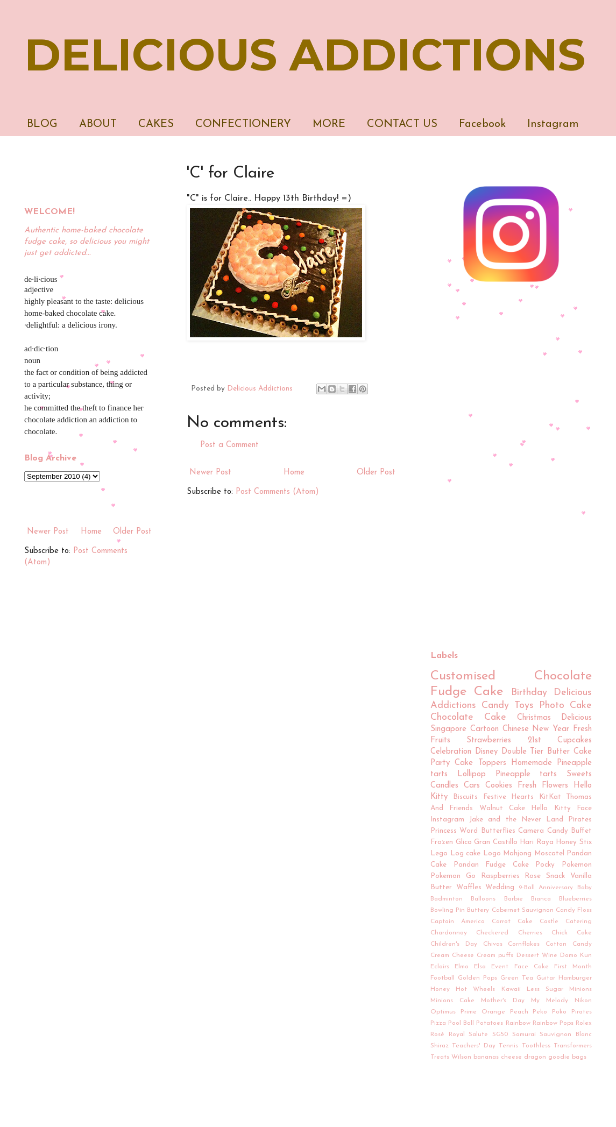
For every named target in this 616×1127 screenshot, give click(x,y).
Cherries (530, 933)
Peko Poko (550, 1012)
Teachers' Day (473, 1046)
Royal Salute (468, 1034)
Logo (492, 853)
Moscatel (549, 853)
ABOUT (98, 124)
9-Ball (527, 887)
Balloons (483, 899)
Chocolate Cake (468, 717)
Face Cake (531, 966)
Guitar (545, 978)
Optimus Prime (453, 1012)
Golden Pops (477, 978)
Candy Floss (574, 910)
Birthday (529, 692)
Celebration (450, 752)
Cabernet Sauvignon (523, 910)
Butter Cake (569, 752)
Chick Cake (571, 933)
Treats (439, 1057)
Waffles (469, 887)
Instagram (553, 124)
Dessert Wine (536, 955)
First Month (573, 966)
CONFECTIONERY (243, 124)
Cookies (498, 786)
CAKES (156, 124)
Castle (549, 921)
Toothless (536, 1046)
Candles (444, 786)
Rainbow (518, 1023)
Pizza (438, 1023)
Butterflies (498, 830)
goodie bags (567, 1057)
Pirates (581, 1012)
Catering (578, 921)
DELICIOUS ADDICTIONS (304, 55)
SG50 (500, 1034)
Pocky (545, 864)
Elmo (462, 966)
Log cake (465, 853)
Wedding (499, 887)
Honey (440, 989)
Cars (472, 786)
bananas (486, 1057)
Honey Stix (574, 842)
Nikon (583, 1000)
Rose (533, 876)
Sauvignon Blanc (566, 1034)
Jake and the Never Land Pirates (530, 819)
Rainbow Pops (553, 1023)
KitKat (550, 796)
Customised (462, 676)
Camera (531, 830)
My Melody (549, 1000)
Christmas (534, 718)
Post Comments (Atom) (277, 492)
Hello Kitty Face (561, 808)
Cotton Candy (569, 944)
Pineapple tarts (526, 774)
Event (499, 966)
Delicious (576, 718)
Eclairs (439, 966)
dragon (535, 1057)
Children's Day (453, 944)
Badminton (446, 899)
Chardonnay (448, 933)
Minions (580, 989)
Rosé (437, 1034)
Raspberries (500, 876)
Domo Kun (576, 955)
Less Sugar (545, 989)
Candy (495, 705)
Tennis (508, 1046)
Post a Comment (229, 445)
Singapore (448, 729)
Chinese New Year (536, 729)
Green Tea (516, 978)
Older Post (376, 473)
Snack (555, 876)
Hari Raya (537, 842)
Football (442, 978)
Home (294, 473)
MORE (329, 124)
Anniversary (556, 887)
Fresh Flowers (543, 786)
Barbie (513, 899)
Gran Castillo (496, 842)
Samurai (524, 1034)
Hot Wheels (475, 989)
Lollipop (471, 774)
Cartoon (484, 729)
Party (440, 763)
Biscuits (465, 796)
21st (534, 740)
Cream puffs (495, 955)
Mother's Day (503, 1000)
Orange (493, 1012)
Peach (519, 1012)
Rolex (584, 1023)
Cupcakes (574, 740)
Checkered (492, 933)
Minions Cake (452, 1000)
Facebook (482, 124)
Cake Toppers (480, 763)
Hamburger (575, 978)
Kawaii (511, 989)
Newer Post (210, 473)
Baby (584, 887)
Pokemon (577, 864)
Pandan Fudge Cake (491, 864)
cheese (511, 1057)
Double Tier (522, 752)
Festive (494, 796)
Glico (464, 842)
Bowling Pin (447, 910)
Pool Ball (461, 1023)
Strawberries (488, 740)
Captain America (457, 921)
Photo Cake (565, 705)
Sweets (579, 774)
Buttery (478, 910)
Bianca (541, 899)
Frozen (441, 842)
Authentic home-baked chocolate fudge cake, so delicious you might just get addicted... (86, 241)
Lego (439, 853)
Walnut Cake (502, 808)
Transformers (573, 1046)
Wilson (461, 1057)
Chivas (492, 944)
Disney (486, 752)
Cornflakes (524, 944)
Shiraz (439, 1046)
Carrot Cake (512, 921)
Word (468, 830)
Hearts (522, 796)
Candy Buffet (569, 830)
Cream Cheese (452, 955)
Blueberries (575, 899)
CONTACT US (402, 124)
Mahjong (517, 853)
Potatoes (489, 1023)
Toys (524, 705)
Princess (443, 830)
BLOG (42, 124)
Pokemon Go (453, 876)
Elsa (480, 966)
